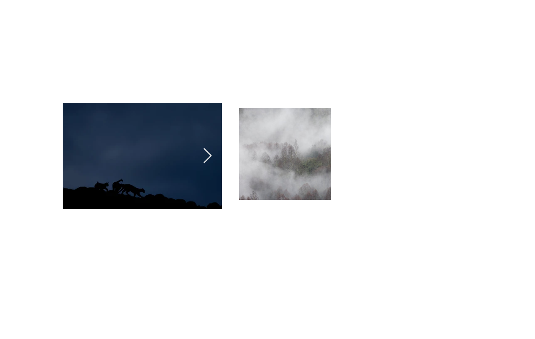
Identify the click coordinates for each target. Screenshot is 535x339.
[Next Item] (207, 156)
